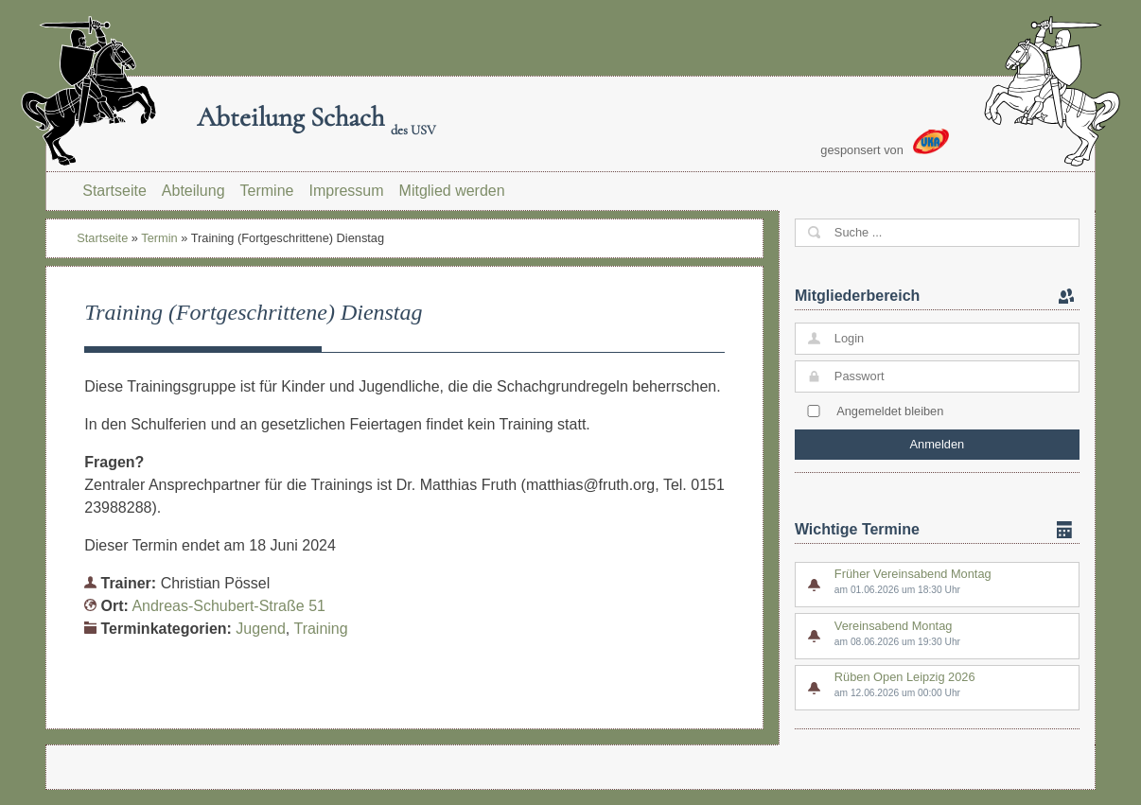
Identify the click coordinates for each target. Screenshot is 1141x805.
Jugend (261, 629)
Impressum (345, 191)
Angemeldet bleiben (889, 411)
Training (320, 629)
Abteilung (193, 191)
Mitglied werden (452, 191)
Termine (267, 191)
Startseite (114, 191)
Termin (159, 238)
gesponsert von (884, 143)
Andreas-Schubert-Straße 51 (228, 606)
